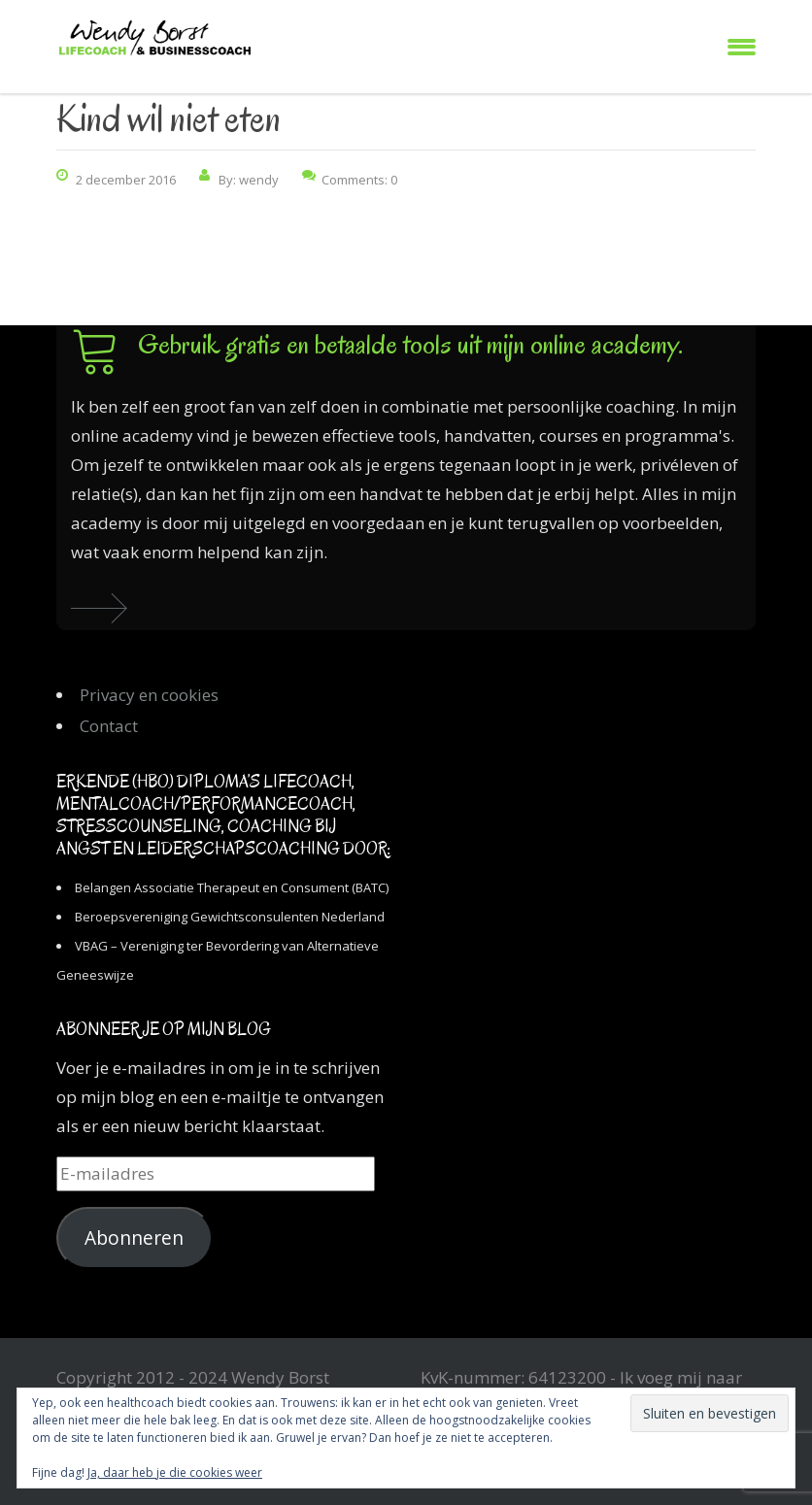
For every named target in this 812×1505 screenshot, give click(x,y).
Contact (109, 726)
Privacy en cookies (149, 695)
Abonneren (134, 1238)
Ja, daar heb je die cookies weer (174, 1472)
